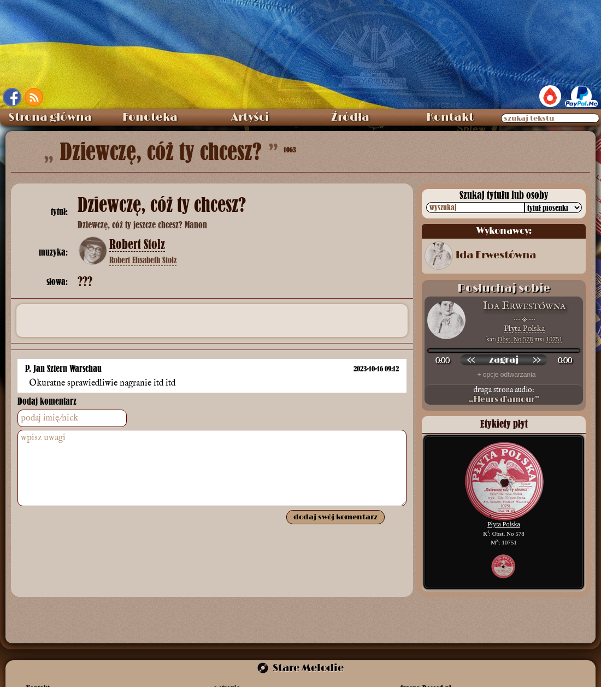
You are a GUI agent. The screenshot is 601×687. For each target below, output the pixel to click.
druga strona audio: (504, 395)
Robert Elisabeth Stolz (142, 260)
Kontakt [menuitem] (450, 117)
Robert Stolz (137, 245)
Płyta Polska (524, 328)
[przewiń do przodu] (536, 359)
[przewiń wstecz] (471, 359)
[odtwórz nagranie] (504, 359)
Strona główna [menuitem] (50, 117)
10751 (554, 339)
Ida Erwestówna (496, 256)
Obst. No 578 (515, 339)
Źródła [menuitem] (350, 117)
